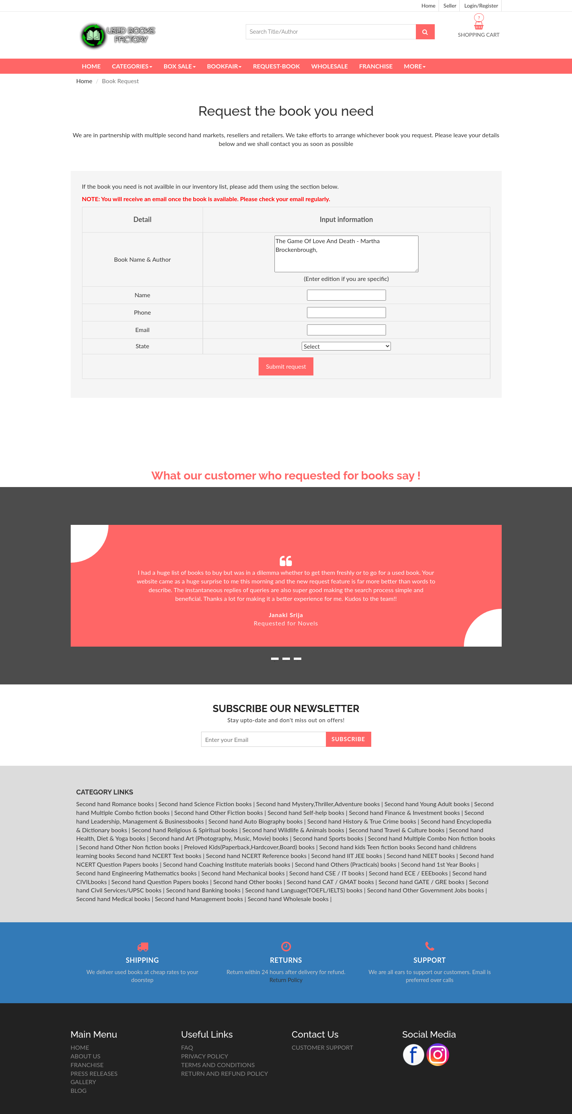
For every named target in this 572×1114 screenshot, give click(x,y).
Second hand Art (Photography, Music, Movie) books (220, 838)
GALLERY (83, 1081)
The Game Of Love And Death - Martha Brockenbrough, (346, 254)
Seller (449, 5)
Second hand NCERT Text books (159, 855)
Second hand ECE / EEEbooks (409, 873)
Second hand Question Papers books (161, 881)
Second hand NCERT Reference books (257, 855)
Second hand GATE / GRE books (422, 881)
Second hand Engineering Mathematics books (137, 873)
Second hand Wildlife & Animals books (294, 829)
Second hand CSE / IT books (327, 873)
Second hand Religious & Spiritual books (185, 829)
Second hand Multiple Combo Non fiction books (431, 838)
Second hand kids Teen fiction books (367, 846)
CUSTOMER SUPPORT (322, 1047)
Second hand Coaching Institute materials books (227, 864)
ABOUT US (86, 1056)
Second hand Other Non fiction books (130, 846)
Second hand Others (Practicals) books (346, 864)
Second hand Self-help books (307, 812)
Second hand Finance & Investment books (405, 812)
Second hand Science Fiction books (205, 803)
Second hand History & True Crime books (362, 821)
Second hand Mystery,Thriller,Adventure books (318, 803)
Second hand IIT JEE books (347, 855)
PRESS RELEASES (94, 1073)
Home (429, 5)
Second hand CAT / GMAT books (331, 881)
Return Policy (286, 979)
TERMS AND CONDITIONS (218, 1064)
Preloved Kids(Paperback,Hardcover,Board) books (250, 846)
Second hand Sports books (329, 838)
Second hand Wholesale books (289, 898)
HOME (80, 1047)
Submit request (286, 366)
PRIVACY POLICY (204, 1056)
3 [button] (297, 661)
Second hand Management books (200, 898)
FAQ (187, 1047)
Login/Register (481, 5)
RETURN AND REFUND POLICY (224, 1073)
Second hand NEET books (422, 855)
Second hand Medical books (114, 898)
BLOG (79, 1090)
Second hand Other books (248, 881)
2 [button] (286, 661)
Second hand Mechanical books (243, 873)
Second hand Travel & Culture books (397, 829)
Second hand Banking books (204, 890)
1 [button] (275, 661)
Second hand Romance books (115, 803)
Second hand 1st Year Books (439, 864)
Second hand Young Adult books (427, 803)
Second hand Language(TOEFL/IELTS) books (304, 890)
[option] (286, 586)
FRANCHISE (87, 1064)
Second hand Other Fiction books (219, 812)
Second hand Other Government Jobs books (426, 890)
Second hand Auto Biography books (256, 821)
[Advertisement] (286, 411)
